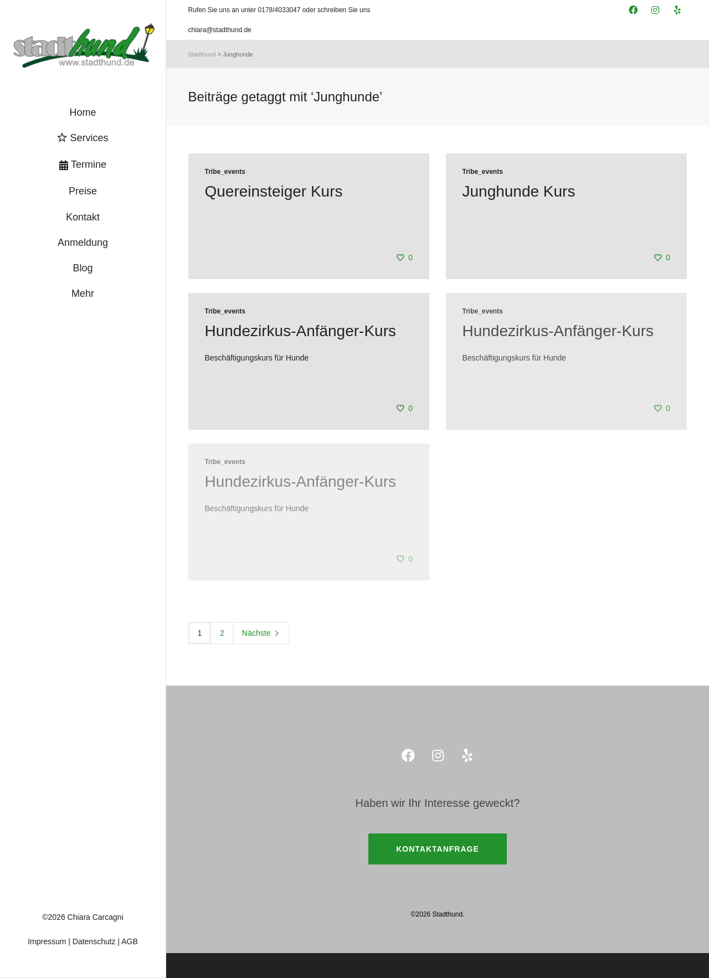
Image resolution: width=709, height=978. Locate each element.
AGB (129, 941)
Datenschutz (94, 941)
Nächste (261, 633)
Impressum (47, 941)
